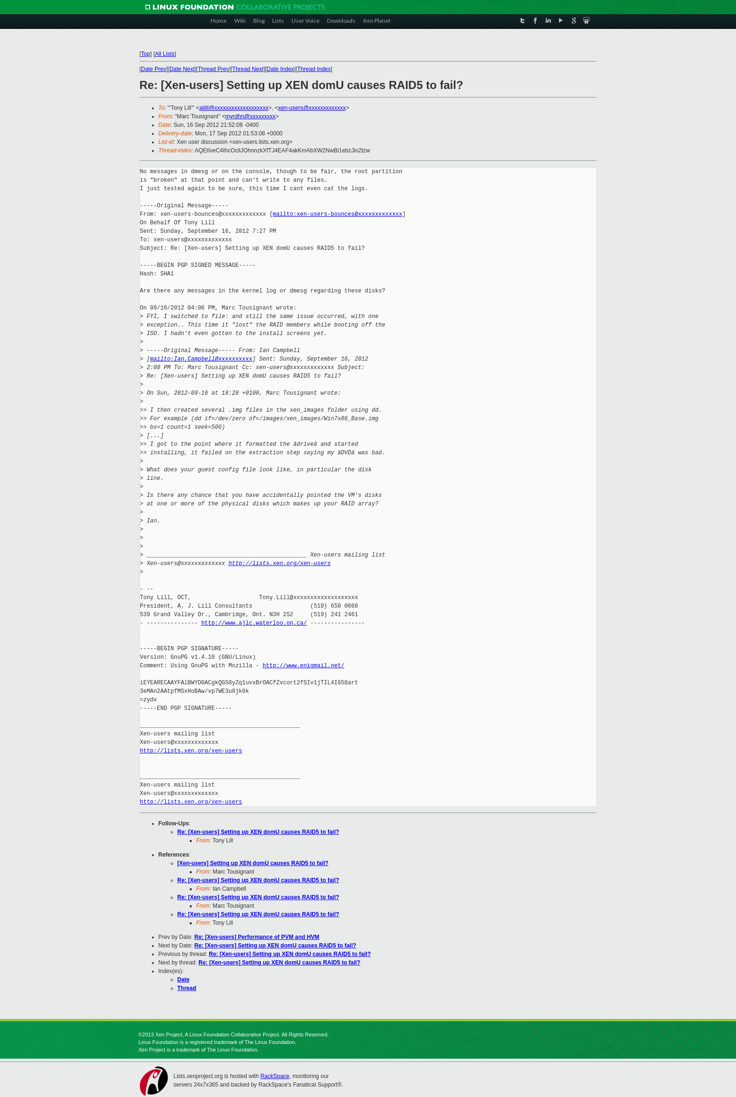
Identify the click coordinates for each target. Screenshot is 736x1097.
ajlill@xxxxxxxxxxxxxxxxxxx (233, 108)
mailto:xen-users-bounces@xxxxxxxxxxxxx (337, 214)
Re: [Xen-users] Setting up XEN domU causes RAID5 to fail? (258, 832)
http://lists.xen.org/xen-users (280, 563)
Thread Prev (213, 69)
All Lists (164, 54)
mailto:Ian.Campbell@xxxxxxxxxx (201, 359)
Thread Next (248, 69)
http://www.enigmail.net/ (304, 666)
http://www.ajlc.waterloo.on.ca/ (254, 623)
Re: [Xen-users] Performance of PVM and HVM (257, 937)
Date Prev (153, 69)
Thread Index (314, 69)
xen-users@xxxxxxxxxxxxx (312, 108)
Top (145, 54)
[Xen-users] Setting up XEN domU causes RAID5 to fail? (252, 863)
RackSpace (274, 1076)
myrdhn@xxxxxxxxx (250, 116)
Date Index (280, 69)
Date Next (182, 69)
